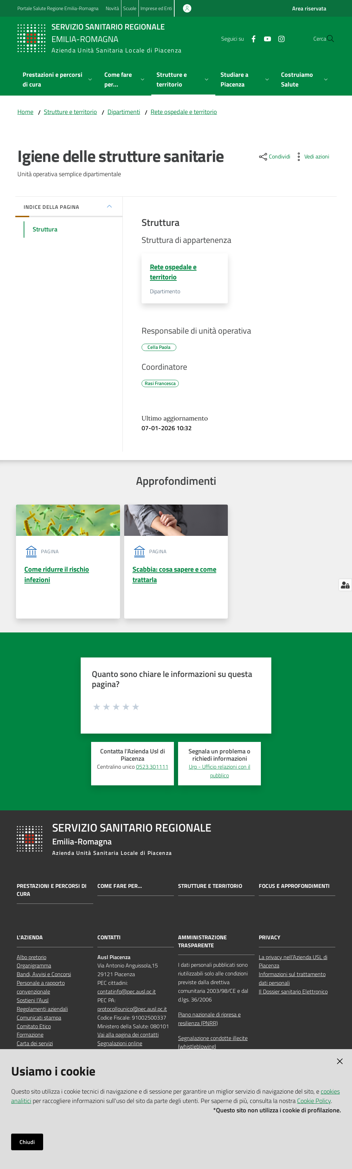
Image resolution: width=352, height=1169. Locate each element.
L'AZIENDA (30, 939)
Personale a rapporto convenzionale (41, 989)
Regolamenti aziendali (42, 1011)
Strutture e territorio (70, 111)
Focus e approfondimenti (294, 888)
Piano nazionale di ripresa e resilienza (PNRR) (209, 1020)
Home (25, 111)
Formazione (30, 1036)
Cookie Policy (314, 1100)
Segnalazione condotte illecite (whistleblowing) (213, 1044)
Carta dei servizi (35, 1045)
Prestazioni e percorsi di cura (52, 892)
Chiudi (27, 1142)
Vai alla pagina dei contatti (128, 1036)
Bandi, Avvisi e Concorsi (44, 976)
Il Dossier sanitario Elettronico (293, 993)
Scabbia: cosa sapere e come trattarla (174, 575)
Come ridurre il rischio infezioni (56, 575)
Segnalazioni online (119, 1045)
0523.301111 (152, 769)
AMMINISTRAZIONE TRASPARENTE (202, 943)
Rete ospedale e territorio (184, 111)
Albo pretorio (31, 959)
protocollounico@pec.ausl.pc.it (132, 1011)
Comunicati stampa (39, 1019)
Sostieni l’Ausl (33, 1002)
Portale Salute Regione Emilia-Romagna (57, 8)
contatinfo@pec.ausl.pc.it (126, 993)
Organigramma (34, 967)
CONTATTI (109, 939)
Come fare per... (119, 888)
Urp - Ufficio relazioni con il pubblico (219, 773)
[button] (326, 38)
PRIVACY (269, 939)
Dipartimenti (123, 111)
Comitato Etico (34, 1028)
